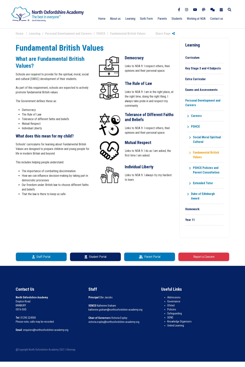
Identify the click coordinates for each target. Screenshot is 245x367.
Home (101, 18)
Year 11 (190, 220)
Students (177, 18)
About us (115, 18)
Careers (196, 116)
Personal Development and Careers (202, 103)
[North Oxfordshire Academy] (47, 14)
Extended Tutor (203, 183)
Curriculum (192, 57)
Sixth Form (146, 18)
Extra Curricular (195, 79)
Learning (130, 18)
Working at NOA (196, 18)
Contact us (216, 18)
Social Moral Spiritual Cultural (207, 139)
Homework (192, 209)
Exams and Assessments (201, 90)
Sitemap (70, 349)
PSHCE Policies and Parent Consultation (206, 170)
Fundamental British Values (206, 155)
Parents (162, 18)
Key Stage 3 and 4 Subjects (203, 68)
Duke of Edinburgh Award (203, 196)
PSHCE (195, 126)
